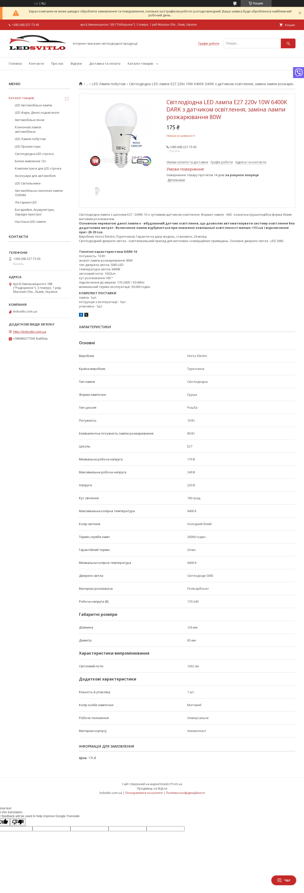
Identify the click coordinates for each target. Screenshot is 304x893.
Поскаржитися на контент (144, 793)
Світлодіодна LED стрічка (34, 154)
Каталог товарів (140, 63)
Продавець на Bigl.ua (152, 788)
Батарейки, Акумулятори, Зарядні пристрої (34, 211)
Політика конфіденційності (185, 793)
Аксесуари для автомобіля (35, 175)
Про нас (57, 63)
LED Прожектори (27, 146)
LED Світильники (27, 183)
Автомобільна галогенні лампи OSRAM (39, 192)
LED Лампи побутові (109, 84)
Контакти (36, 63)
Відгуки (76, 63)
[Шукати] (288, 43)
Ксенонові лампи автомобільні (28, 129)
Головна (15, 63)
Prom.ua (176, 784)
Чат (283, 880)
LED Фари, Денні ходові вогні (37, 112)
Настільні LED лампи (30, 221)
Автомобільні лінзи (29, 120)
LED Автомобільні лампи (33, 105)
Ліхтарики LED (26, 202)
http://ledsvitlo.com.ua (29, 332)
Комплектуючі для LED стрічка (38, 168)
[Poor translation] (18, 822)
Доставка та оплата (104, 63)
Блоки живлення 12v (30, 161)
